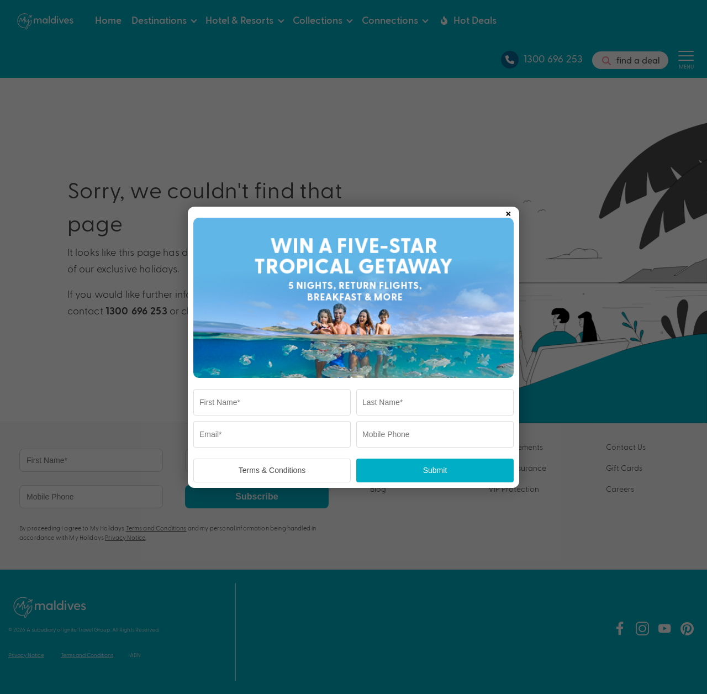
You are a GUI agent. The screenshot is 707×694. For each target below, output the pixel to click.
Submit (435, 470)
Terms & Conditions (272, 470)
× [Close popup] (508, 212)
